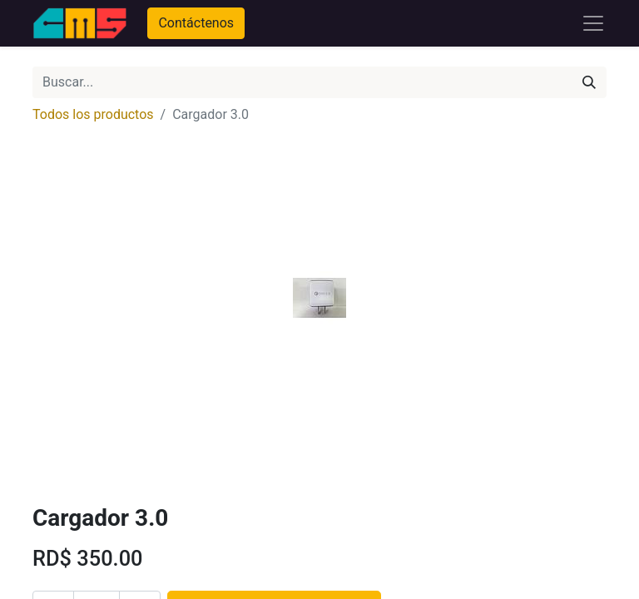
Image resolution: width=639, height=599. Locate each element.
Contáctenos (196, 23)
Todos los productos (93, 114)
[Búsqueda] (589, 82)
